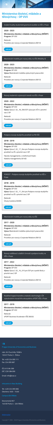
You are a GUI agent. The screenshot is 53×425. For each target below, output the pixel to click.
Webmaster (6, 414)
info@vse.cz (11, 375)
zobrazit (8, 49)
